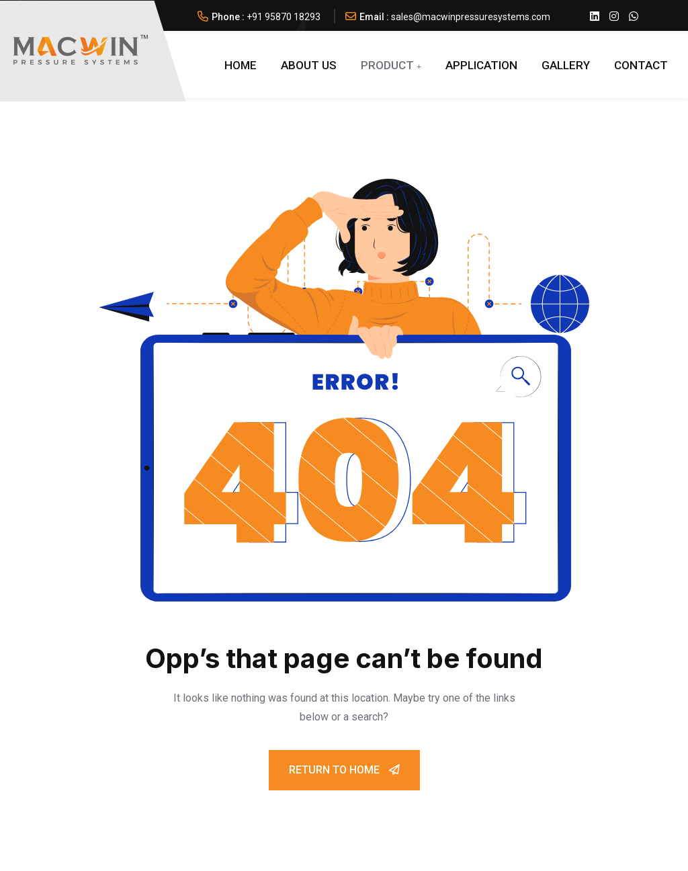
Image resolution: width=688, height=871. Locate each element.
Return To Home (344, 769)
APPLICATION (481, 65)
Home (240, 65)
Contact (641, 65)
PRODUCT (387, 65)
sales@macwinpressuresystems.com (470, 16)
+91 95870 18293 (283, 16)
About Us (309, 65)
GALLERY (566, 65)
